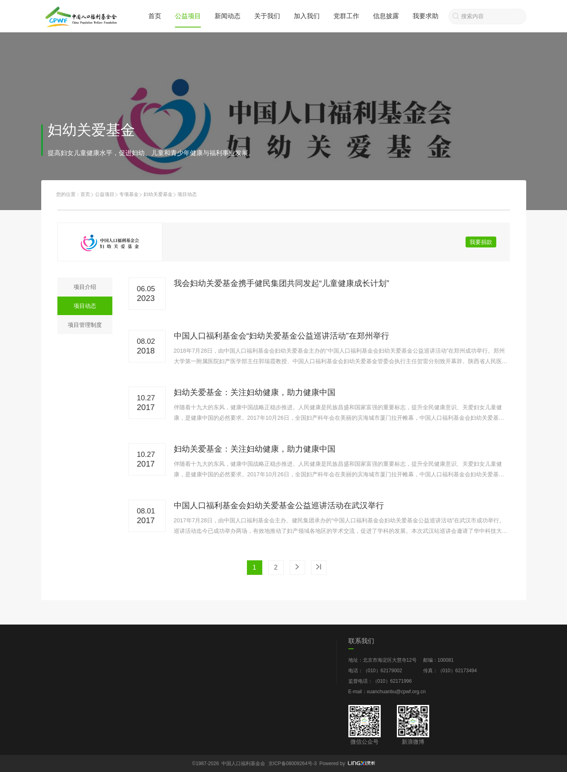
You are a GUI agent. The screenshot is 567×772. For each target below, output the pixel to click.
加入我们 (307, 16)
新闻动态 (227, 16)
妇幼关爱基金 (158, 194)
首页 (154, 16)
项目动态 (85, 306)
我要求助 (425, 16)
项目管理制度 (85, 325)
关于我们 (267, 16)
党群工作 (346, 16)
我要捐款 (481, 242)
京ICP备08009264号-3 (292, 763)
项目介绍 (85, 287)
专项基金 (129, 194)
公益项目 (188, 16)
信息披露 (386, 16)
